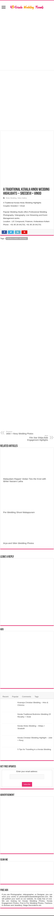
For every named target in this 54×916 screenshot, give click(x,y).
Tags (37, 697)
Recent (5, 697)
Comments (26, 697)
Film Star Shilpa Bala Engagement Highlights (33, 438)
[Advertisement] (27, 40)
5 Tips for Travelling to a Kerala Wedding (34, 749)
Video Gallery (22, 198)
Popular (15, 697)
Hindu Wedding (11, 198)
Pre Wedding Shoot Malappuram (19, 512)
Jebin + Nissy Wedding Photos (20, 433)
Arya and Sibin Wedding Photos (18, 543)
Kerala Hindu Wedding (17, 238)
